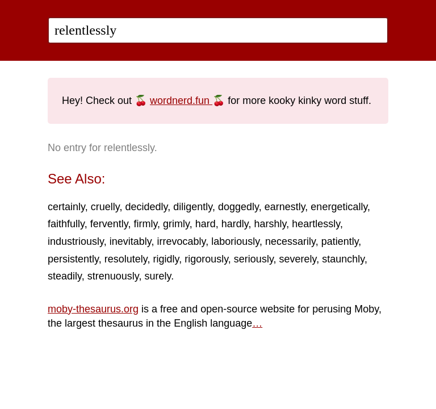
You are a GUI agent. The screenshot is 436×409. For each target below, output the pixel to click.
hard (205, 223)
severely (298, 259)
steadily (65, 276)
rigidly (166, 259)
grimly (176, 223)
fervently (109, 223)
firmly (145, 223)
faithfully (66, 223)
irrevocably (181, 241)
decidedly (146, 206)
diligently (192, 206)
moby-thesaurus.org (93, 309)
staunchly (343, 259)
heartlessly (316, 223)
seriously (254, 259)
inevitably (131, 241)
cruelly (105, 206)
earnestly (285, 206)
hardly (235, 223)
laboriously (235, 241)
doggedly (238, 206)
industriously (76, 241)
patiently (340, 241)
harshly (270, 223)
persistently (73, 259)
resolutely (126, 259)
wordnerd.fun (181, 100)
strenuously (113, 276)
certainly (66, 206)
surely (157, 276)
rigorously (206, 259)
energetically (339, 206)
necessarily (290, 241)
